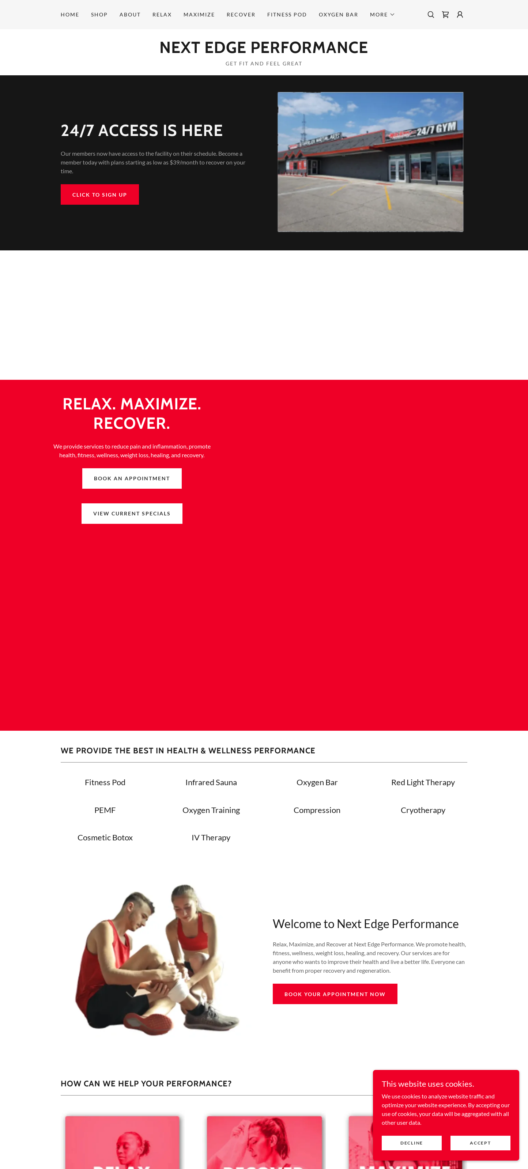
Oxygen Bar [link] (338, 14)
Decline (411, 1143)
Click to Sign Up (99, 195)
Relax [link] (162, 14)
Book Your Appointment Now (335, 994)
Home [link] (70, 14)
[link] (445, 14)
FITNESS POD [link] (287, 14)
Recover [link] (241, 14)
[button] (382, 14)
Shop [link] (99, 14)
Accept (480, 1143)
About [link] (130, 14)
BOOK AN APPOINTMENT (132, 478)
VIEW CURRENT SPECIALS (132, 513)
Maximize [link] (199, 14)
